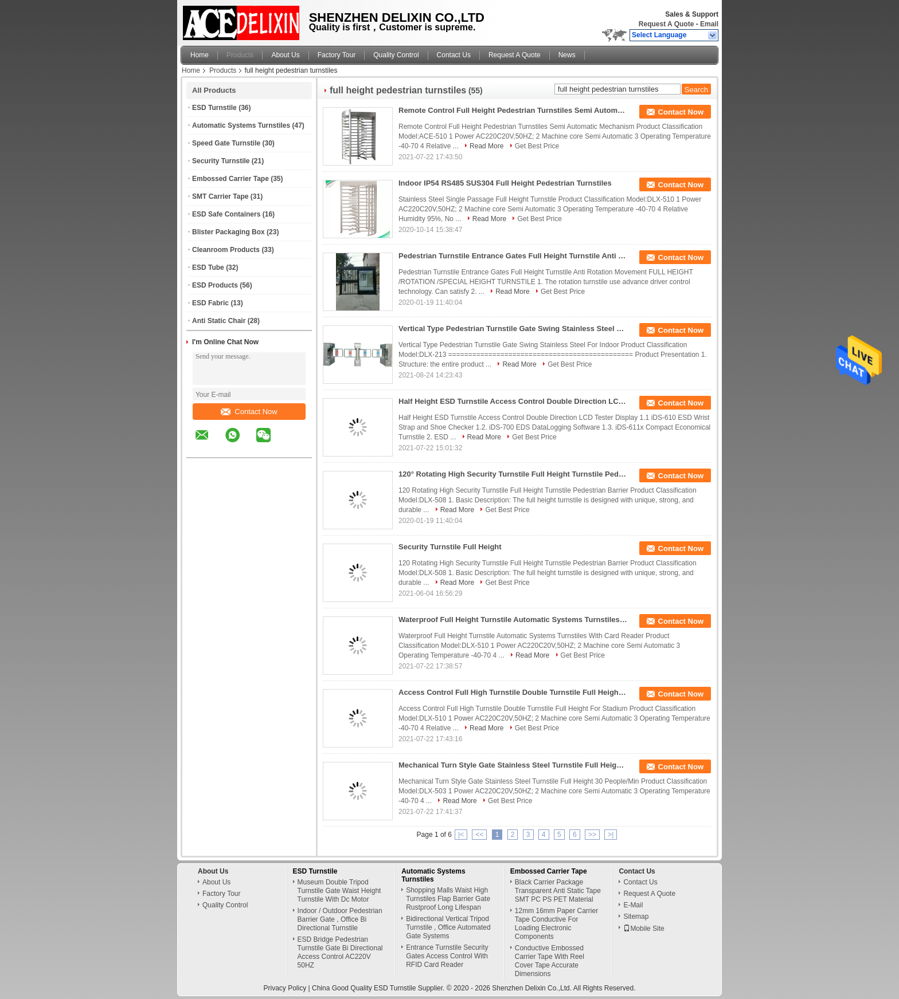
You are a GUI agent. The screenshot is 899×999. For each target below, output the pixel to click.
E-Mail (633, 905)
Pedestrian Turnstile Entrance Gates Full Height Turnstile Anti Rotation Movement (513, 255)
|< (461, 835)
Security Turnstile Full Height (450, 546)
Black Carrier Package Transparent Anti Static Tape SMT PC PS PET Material (558, 890)
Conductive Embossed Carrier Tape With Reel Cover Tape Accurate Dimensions (549, 961)
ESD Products (215, 285)
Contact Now (249, 411)
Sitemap (635, 917)
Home (199, 55)
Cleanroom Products (226, 250)
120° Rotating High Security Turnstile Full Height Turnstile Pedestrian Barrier (513, 474)
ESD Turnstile (214, 108)
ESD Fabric (210, 303)
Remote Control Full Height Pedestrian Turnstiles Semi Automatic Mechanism (513, 110)
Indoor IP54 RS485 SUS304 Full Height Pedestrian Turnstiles (505, 183)
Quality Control (396, 55)
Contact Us (454, 55)
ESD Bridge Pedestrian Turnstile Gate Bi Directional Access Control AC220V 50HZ (340, 952)
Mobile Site (643, 929)
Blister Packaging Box (228, 232)
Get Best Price (537, 146)
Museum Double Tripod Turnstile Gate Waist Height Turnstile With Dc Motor (339, 890)
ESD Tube (208, 267)
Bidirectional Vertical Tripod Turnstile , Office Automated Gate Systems (448, 927)
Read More (486, 146)
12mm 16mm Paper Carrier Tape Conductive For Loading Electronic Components (556, 924)
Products (239, 55)
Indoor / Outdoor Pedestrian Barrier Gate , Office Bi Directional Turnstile (340, 919)
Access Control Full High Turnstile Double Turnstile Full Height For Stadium (513, 692)
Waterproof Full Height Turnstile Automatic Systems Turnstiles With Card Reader (513, 619)
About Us (285, 55)
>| (610, 835)
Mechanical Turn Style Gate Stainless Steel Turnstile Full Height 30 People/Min (513, 765)
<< (479, 835)
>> (592, 835)
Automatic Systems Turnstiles (241, 125)
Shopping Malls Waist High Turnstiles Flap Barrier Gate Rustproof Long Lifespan (448, 898)
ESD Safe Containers (226, 214)
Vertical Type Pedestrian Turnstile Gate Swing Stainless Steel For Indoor (513, 328)
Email (709, 24)
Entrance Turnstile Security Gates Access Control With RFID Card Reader (447, 956)
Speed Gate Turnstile (226, 143)
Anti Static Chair (218, 321)
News (567, 55)
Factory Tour (336, 55)
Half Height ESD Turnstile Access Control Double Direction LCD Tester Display (513, 401)
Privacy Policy (285, 988)
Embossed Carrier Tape (230, 179)
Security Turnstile (220, 161)
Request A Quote (666, 24)
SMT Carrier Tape (220, 196)
